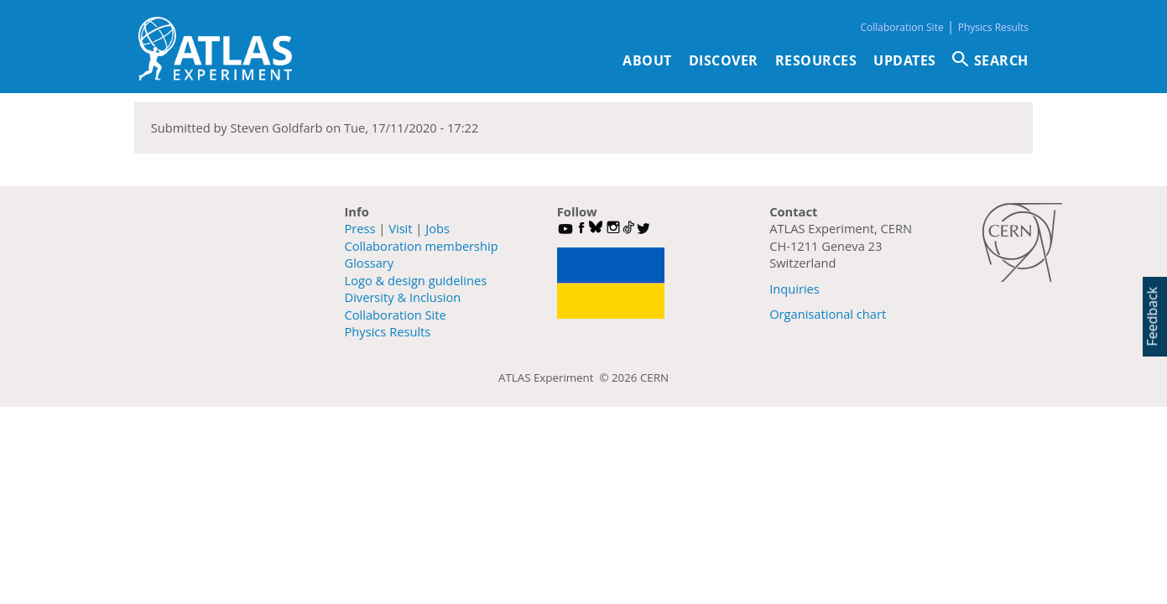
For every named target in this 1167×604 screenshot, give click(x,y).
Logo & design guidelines (416, 280)
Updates (904, 60)
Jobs (437, 228)
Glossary (369, 262)
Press (360, 228)
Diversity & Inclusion (403, 297)
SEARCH (1001, 60)
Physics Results (993, 27)
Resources (816, 60)
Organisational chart (827, 313)
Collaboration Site (901, 27)
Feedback (1152, 316)
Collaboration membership (421, 245)
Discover (723, 60)
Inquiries (794, 288)
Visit (400, 228)
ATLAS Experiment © (555, 377)
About (647, 60)
